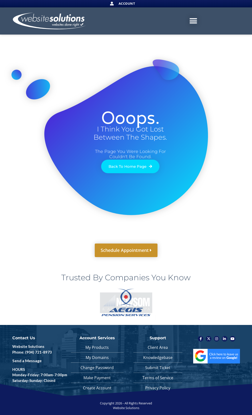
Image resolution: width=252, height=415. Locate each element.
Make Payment (97, 377)
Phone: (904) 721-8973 (32, 352)
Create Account (97, 388)
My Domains (97, 357)
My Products (97, 347)
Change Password (97, 367)
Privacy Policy (157, 388)
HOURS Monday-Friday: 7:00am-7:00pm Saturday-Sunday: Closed (39, 375)
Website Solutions (28, 346)
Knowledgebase (158, 357)
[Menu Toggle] (193, 21)
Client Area (158, 347)
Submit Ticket (157, 367)
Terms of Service (157, 377)
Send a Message (27, 360)
